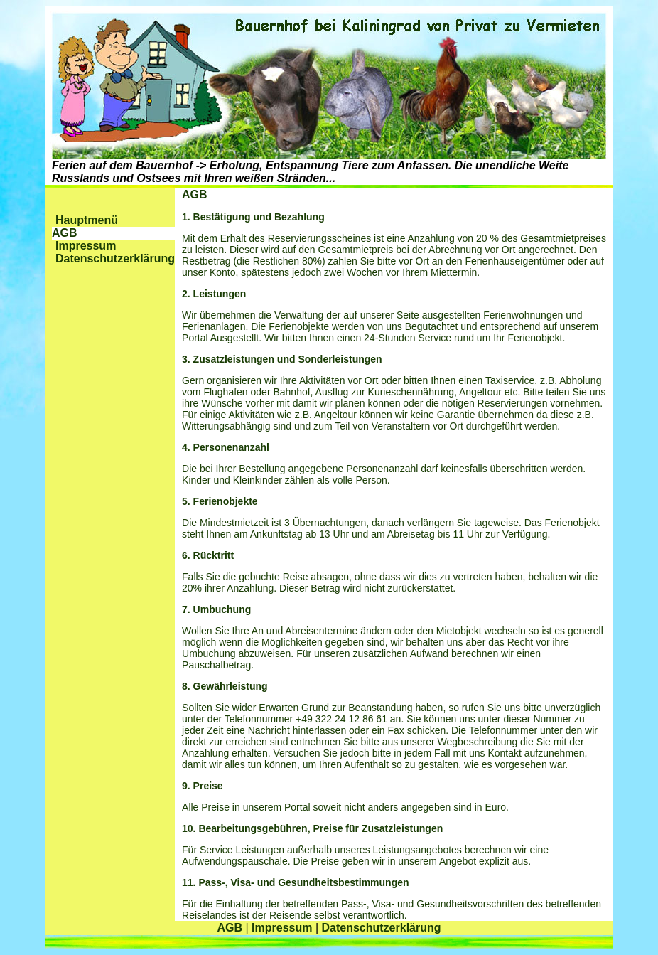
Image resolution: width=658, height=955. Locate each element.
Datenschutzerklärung (115, 258)
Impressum (85, 246)
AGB (229, 928)
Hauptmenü (86, 220)
